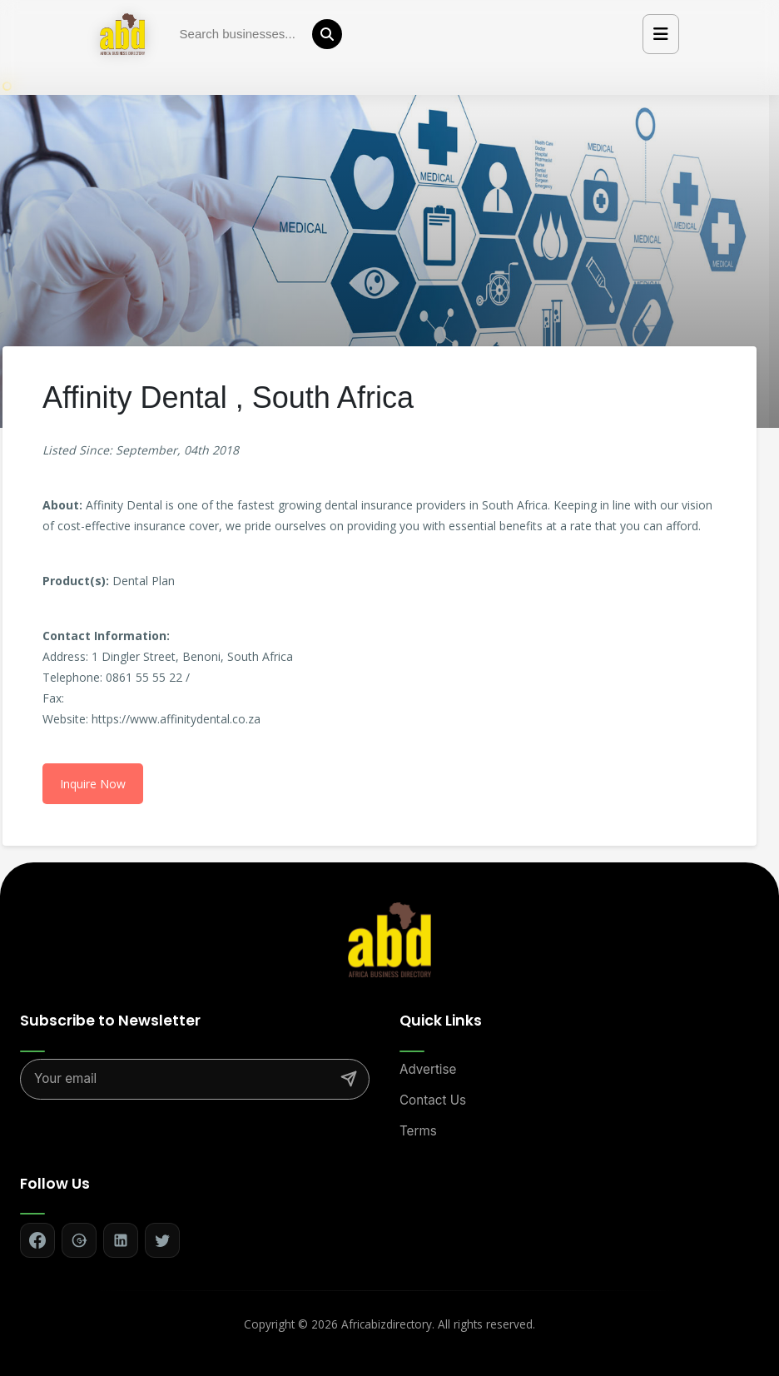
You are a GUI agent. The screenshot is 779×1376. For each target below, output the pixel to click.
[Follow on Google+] (79, 1240)
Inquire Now (93, 784)
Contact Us (432, 1100)
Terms (418, 1131)
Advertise (427, 1069)
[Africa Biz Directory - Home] (389, 939)
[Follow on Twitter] (162, 1240)
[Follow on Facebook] (37, 1240)
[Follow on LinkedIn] (120, 1240)
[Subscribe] (349, 1078)
